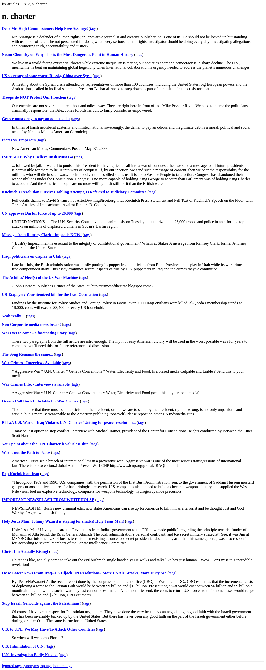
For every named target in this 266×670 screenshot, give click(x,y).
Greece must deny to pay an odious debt (36, 119)
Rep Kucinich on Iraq (20, 474)
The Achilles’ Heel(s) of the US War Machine (40, 277)
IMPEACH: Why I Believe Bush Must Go (37, 157)
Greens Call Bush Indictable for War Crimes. (40, 401)
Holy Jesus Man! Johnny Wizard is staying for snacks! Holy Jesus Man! (63, 521)
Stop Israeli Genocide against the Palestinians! (41, 603)
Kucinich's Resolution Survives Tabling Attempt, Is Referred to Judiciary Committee (74, 192)
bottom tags (62, 666)
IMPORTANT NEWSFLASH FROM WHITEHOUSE (48, 500)
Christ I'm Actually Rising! (25, 551)
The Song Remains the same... (27, 354)
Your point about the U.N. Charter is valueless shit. (45, 444)
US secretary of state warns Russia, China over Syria (47, 76)
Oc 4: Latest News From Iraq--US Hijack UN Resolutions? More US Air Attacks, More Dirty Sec (84, 573)
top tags (46, 666)
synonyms (31, 666)
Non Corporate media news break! (31, 324)
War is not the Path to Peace (26, 452)
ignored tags (12, 666)
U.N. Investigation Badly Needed (30, 655)
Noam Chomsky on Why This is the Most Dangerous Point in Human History (67, 54)
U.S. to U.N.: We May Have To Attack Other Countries (48, 629)
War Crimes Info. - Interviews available (36, 384)
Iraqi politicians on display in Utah (31, 256)
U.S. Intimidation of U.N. (23, 646)
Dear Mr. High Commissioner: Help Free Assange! (45, 28)
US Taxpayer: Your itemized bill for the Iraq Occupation (50, 294)
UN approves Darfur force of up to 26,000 (37, 213)
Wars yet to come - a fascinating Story (34, 333)
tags (93, 28)
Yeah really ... (13, 316)
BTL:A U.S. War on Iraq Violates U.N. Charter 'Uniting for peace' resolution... (69, 422)
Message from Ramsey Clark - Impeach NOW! (42, 235)
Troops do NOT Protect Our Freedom (34, 97)
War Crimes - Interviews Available (31, 363)
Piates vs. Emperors (19, 140)
